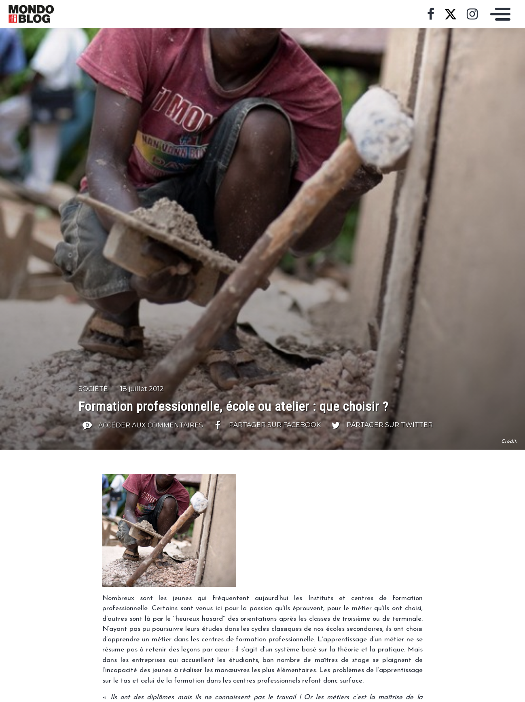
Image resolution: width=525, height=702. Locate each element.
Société (93, 389)
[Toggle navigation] (498, 14)
